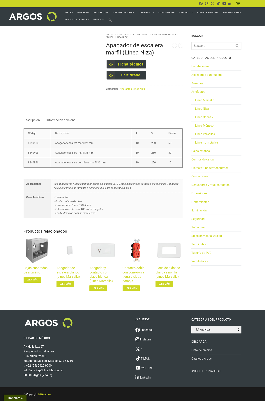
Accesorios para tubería (206, 75)
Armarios (197, 83)
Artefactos (124, 34)
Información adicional (61, 120)
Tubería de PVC (201, 253)
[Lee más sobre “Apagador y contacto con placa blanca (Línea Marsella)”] (98, 288)
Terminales (198, 244)
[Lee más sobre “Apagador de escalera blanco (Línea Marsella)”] (65, 284)
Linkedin (143, 377)
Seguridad (198, 219)
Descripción (32, 120)
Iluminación (199, 210)
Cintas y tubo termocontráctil (210, 168)
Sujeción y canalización (206, 236)
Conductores (199, 176)
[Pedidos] (237, 3)
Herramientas (200, 202)
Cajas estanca (200, 151)
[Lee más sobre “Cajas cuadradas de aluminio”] (32, 280)
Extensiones (199, 193)
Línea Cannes (204, 117)
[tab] (32, 120)
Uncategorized (200, 66)
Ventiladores (199, 261)
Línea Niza (141, 34)
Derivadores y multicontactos (210, 185)
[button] (110, 20)
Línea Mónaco (204, 125)
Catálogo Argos (201, 358)
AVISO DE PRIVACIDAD (206, 371)
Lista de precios (201, 350)
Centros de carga (202, 159)
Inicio (109, 34)
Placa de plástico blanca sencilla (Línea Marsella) (168, 272)
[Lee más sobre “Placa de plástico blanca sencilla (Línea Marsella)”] (164, 284)
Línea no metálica (206, 142)
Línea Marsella (204, 100)
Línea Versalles (205, 134)
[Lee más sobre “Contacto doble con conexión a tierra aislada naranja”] (131, 288)
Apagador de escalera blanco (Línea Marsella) (68, 272)
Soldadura (198, 227)
